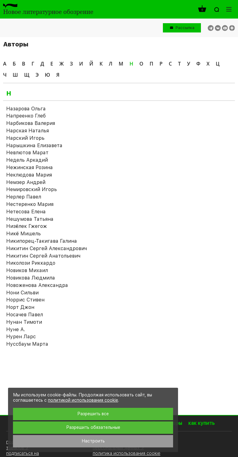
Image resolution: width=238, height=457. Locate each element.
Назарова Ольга (26, 109)
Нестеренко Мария (29, 204)
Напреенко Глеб (26, 116)
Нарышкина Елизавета (34, 145)
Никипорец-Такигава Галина (41, 241)
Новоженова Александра (37, 285)
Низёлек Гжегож (26, 226)
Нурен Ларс (21, 337)
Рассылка (185, 27)
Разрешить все (93, 413)
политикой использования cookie (83, 400)
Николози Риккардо (30, 263)
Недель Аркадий (27, 160)
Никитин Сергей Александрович (46, 248)
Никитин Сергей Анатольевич (43, 256)
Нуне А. (15, 329)
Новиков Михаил (27, 270)
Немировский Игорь (31, 189)
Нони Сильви (22, 293)
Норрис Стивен (25, 300)
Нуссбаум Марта (27, 344)
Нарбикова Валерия (30, 123)
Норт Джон (20, 307)
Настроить (93, 440)
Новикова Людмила (30, 278)
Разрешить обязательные (93, 427)
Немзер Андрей (25, 182)
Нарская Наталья (27, 131)
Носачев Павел (24, 315)
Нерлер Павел (23, 197)
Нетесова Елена (26, 212)
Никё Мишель (23, 234)
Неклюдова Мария (29, 175)
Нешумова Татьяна (29, 219)
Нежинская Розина (29, 167)
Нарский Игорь (25, 138)
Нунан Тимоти (24, 322)
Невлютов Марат (27, 153)
